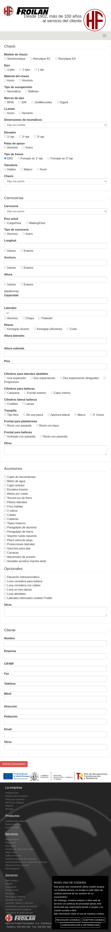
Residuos (10, 893)
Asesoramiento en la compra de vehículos (26, 862)
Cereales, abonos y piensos (19, 903)
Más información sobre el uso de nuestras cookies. (79, 913)
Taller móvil (11, 852)
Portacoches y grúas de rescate (21, 906)
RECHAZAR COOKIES (67, 920)
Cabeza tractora (13, 855)
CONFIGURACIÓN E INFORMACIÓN (80, 925)
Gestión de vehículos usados (19, 849)
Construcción (11, 890)
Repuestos (10, 842)
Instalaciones (11, 792)
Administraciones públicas (18, 909)
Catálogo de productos (16, 821)
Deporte (9, 805)
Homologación (12, 868)
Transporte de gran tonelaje (19, 912)
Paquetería (10, 887)
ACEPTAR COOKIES (93, 920)
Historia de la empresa (16, 796)
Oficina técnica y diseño (17, 865)
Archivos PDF (12, 827)
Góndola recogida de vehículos (20, 858)
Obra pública (11, 880)
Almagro (9, 809)
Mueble (9, 883)
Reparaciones (12, 839)
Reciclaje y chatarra (15, 896)
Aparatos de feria (13, 899)
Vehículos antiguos (14, 802)
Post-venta (10, 846)
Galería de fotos (13, 824)
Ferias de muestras (15, 799)
